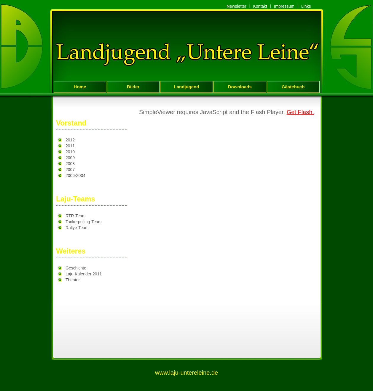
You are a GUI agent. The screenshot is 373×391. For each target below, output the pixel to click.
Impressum (284, 6)
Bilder (133, 86)
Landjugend (186, 86)
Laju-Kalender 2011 (84, 274)
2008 (70, 163)
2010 (70, 151)
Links (306, 6)
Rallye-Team (77, 227)
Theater (73, 279)
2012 (70, 140)
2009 (70, 157)
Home (80, 86)
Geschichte (76, 268)
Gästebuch (293, 86)
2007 (70, 169)
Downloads (240, 86)
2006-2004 (75, 175)
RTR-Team (75, 215)
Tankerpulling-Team (83, 221)
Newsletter (236, 6)
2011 (70, 145)
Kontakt (260, 6)
